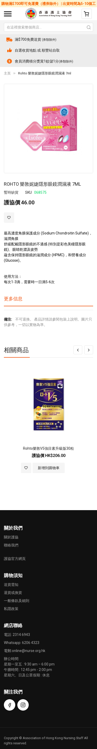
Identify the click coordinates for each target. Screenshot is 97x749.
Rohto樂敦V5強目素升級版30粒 (48, 448)
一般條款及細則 (16, 601)
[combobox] (48, 27)
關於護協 (11, 537)
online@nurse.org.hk (28, 651)
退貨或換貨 (13, 593)
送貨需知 (11, 584)
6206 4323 (30, 643)
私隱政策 (11, 609)
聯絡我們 (11, 545)
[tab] (48, 300)
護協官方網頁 (15, 559)
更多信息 (13, 298)
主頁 (7, 73)
